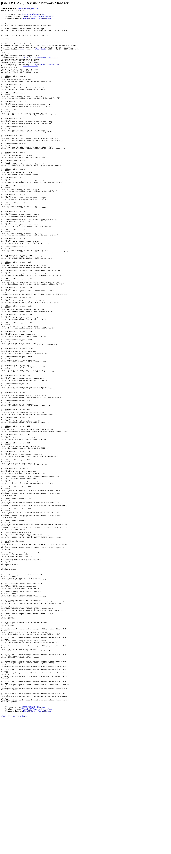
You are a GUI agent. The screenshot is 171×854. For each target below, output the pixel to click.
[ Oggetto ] (41, 18)
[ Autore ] (48, 18)
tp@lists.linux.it (30, 75)
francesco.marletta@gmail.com (27, 8)
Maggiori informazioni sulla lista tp (14, 852)
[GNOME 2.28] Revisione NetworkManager (37, 16)
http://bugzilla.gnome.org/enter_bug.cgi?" (39, 64)
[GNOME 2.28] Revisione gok (33, 14)
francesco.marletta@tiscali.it (33, 54)
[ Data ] (26, 18)
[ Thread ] (32, 18)
